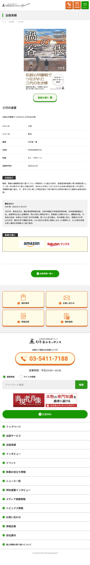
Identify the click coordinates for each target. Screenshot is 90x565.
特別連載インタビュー (18, 490)
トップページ (13, 426)
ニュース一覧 (13, 481)
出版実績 (11, 444)
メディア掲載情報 (16, 499)
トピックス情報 (14, 508)
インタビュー (13, 453)
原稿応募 (11, 526)
